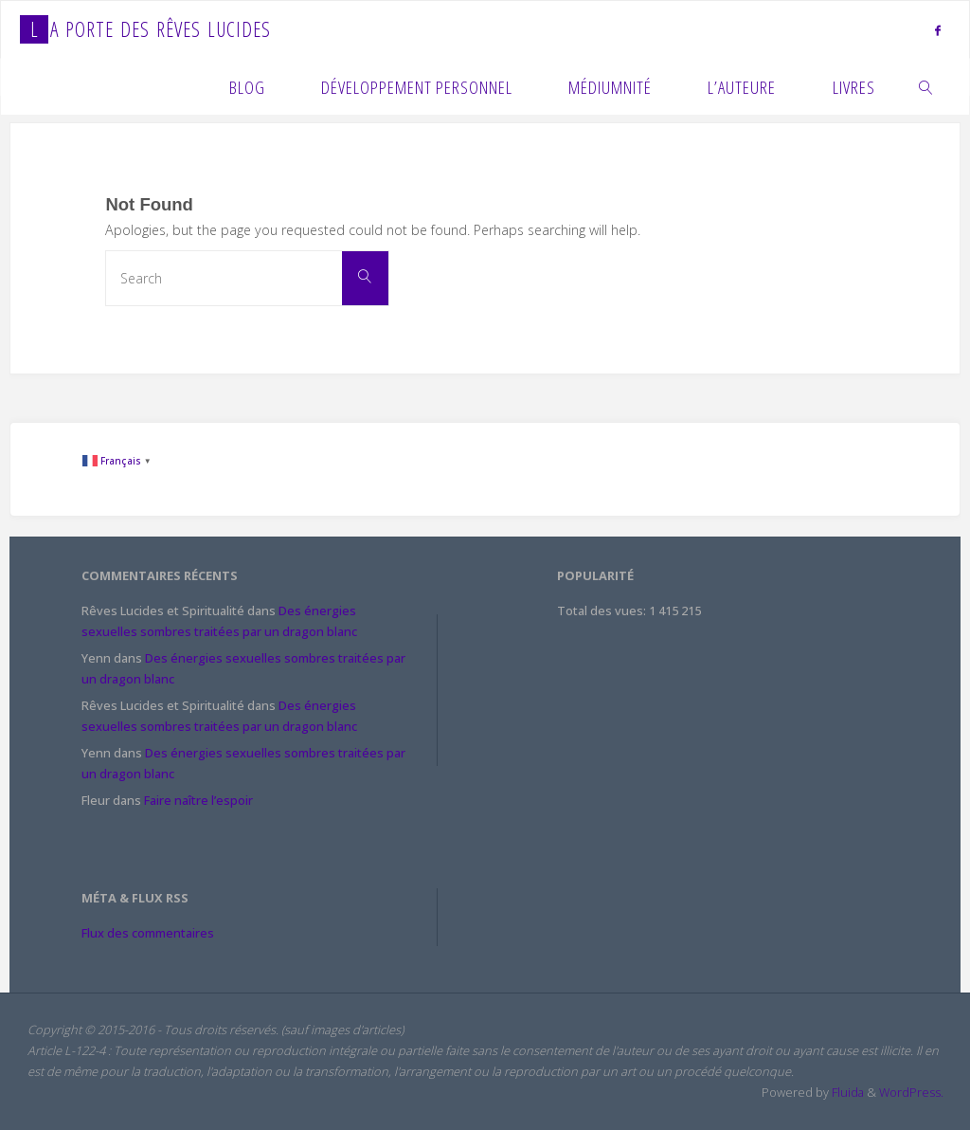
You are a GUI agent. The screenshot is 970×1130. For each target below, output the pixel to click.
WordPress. (911, 1092)
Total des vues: (603, 610)
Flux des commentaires (147, 932)
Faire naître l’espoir (198, 800)
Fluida (846, 1092)
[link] (926, 86)
